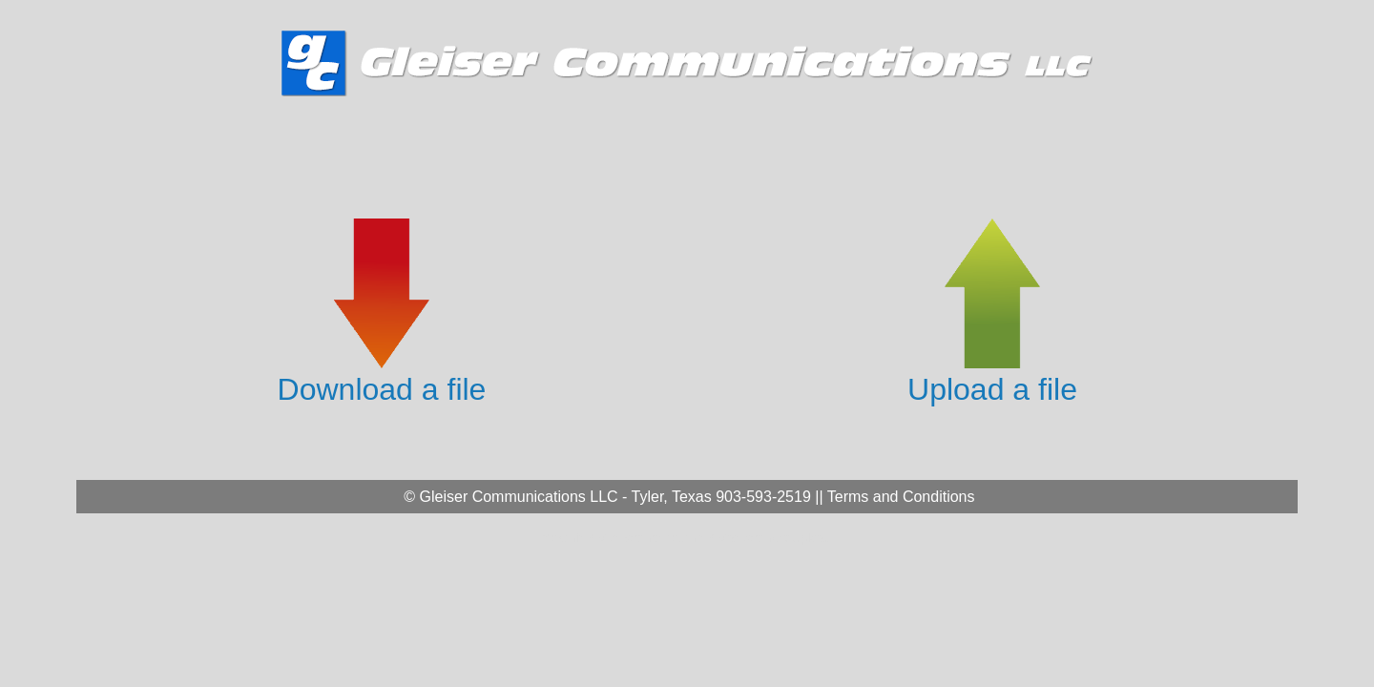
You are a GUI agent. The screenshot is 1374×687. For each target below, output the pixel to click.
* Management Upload (769, 538)
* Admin (565, 538)
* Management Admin (647, 538)
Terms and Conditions (901, 497)
